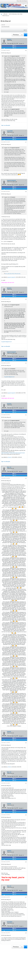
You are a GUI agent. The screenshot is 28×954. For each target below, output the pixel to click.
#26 (26, 861)
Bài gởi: (21, 43)
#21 (26, 414)
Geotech (9, 39)
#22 (26, 478)
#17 (26, 142)
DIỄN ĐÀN (5, 14)
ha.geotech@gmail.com (6, 341)
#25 (26, 814)
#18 (26, 191)
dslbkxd (9, 850)
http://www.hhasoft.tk (5, 125)
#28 (26, 932)
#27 (26, 897)
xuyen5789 (10, 131)
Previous (16, 34)
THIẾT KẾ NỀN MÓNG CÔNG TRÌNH (15, 14)
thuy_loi (9, 467)
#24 (26, 783)
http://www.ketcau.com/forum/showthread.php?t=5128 (13, 452)
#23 (26, 742)
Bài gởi (3, 24)
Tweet (14, 47)
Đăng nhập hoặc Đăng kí (22, 0)
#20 (26, 363)
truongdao (9, 921)
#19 (26, 299)
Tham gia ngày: (10, 43)
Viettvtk (9, 731)
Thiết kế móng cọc (5, 15)
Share (14, 46)
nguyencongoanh (11, 180)
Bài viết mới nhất (5, 26)
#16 (26, 50)
